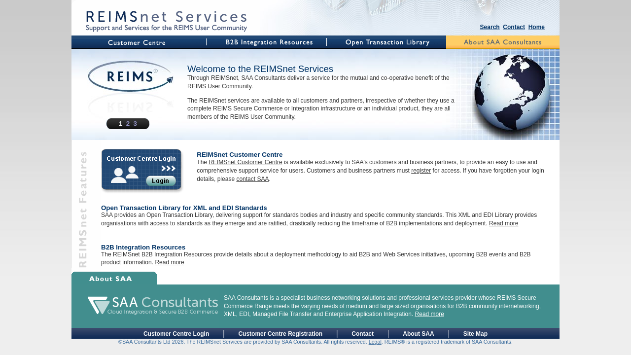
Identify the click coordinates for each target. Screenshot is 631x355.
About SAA (418, 333)
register (421, 170)
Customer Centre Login (176, 333)
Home (536, 27)
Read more (503, 223)
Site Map (475, 333)
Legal (375, 342)
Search (490, 27)
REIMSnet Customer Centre (245, 162)
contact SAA (252, 179)
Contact (514, 27)
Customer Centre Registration (280, 333)
